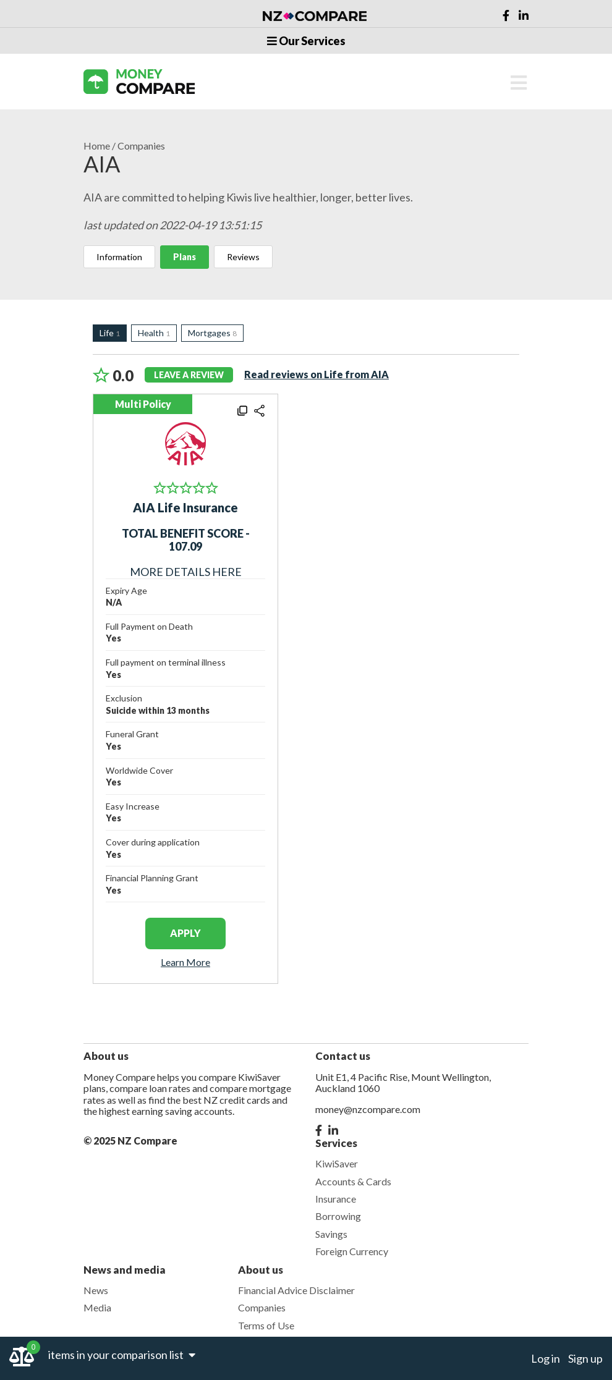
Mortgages (212, 333)
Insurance (335, 1198)
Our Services (306, 41)
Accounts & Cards (353, 1181)
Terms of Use (266, 1325)
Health (154, 333)
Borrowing (338, 1216)
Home (96, 145)
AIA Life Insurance (185, 507)
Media (97, 1307)
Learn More (185, 962)
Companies (141, 145)
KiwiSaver (336, 1163)
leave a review (189, 375)
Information (119, 257)
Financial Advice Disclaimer (296, 1290)
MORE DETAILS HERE (186, 552)
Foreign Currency (351, 1251)
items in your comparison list (121, 1354)
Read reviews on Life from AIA (316, 374)
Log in (545, 1358)
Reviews (243, 257)
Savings (331, 1234)
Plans (184, 257)
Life (110, 333)
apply (185, 933)
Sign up (585, 1358)
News (95, 1290)
